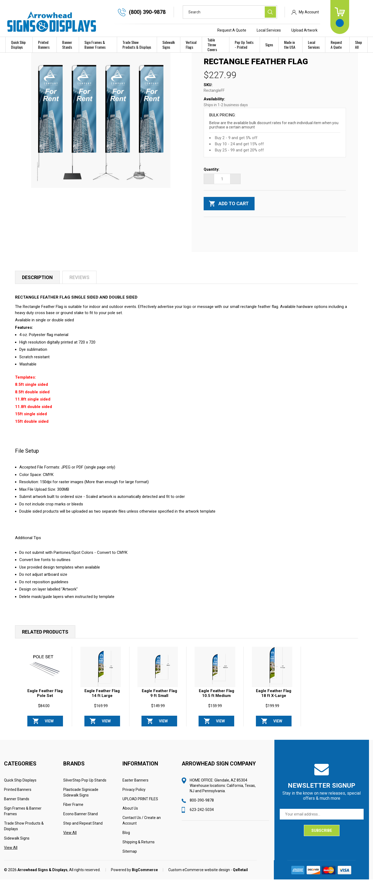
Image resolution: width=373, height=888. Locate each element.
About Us (130, 817)
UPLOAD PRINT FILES (140, 807)
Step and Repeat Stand (83, 832)
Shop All (358, 44)
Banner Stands (67, 44)
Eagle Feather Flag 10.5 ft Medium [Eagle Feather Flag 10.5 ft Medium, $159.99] (216, 702)
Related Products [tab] (45, 640)
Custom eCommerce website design (199, 878)
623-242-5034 (202, 818)
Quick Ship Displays (18, 44)
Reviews (79, 286)
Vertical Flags (191, 44)
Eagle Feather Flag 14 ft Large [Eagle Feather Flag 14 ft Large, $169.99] (102, 702)
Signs (269, 44)
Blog (126, 841)
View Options (49, 731)
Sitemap (129, 860)
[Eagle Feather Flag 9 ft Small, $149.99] (157, 675)
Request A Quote (250, 30)
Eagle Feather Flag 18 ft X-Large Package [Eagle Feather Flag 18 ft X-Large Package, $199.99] (273, 704)
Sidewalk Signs (168, 44)
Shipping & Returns (138, 850)
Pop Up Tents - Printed (244, 44)
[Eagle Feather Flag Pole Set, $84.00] (43, 675)
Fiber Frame (73, 813)
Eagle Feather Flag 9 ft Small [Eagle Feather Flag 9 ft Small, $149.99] (159, 702)
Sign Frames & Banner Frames (95, 44)
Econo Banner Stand (80, 822)
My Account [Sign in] (327, 12)
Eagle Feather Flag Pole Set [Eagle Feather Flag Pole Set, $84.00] (45, 702)
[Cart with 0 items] (358, 17)
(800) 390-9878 (165, 12)
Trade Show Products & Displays (136, 44)
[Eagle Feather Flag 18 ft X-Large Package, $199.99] (272, 675)
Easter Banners (135, 789)
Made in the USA (289, 44)
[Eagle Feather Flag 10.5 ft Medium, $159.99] (215, 675)
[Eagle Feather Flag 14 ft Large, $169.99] (100, 675)
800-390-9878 (202, 809)
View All (10, 856)
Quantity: (211, 178)
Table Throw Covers (212, 44)
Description (37, 286)
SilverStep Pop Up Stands (84, 789)
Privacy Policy (134, 798)
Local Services (287, 30)
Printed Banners (44, 44)
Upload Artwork (322, 30)
